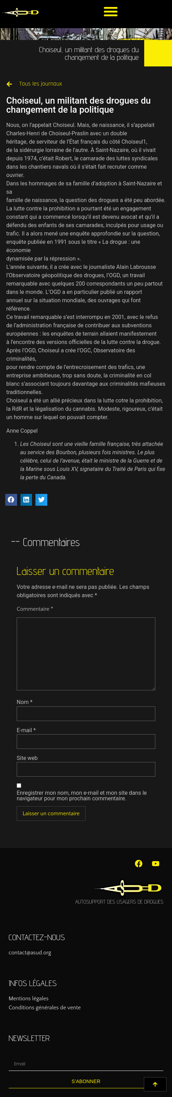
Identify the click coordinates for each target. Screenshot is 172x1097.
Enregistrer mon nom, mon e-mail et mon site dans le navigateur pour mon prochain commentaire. (82, 795)
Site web (27, 758)
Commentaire (35, 609)
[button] (110, 11)
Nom (24, 702)
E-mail (26, 730)
